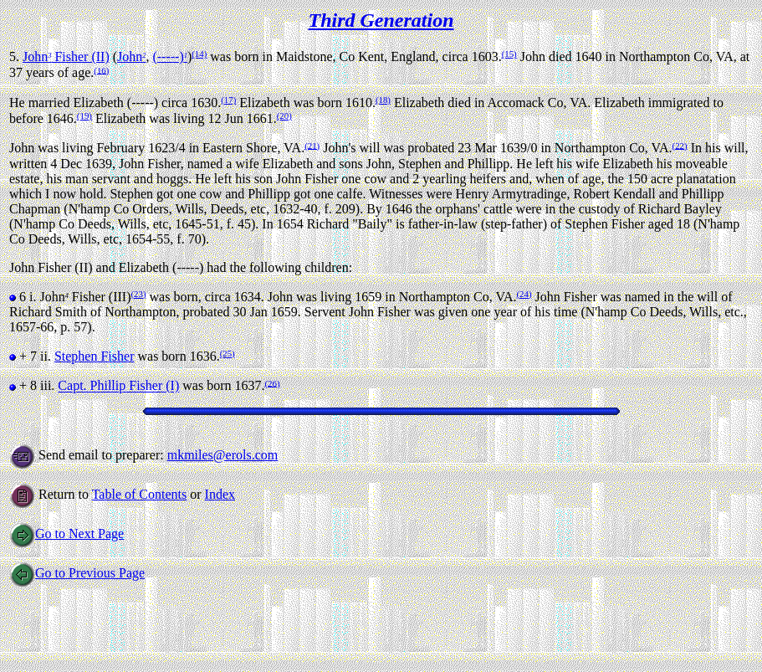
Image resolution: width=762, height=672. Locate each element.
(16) (101, 69)
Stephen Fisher (94, 356)
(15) (509, 54)
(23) (138, 294)
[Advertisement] (313, 625)
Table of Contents (139, 494)
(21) (312, 145)
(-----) (169, 56)
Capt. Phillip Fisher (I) (118, 386)
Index (220, 494)
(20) (284, 115)
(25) (227, 353)
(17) (228, 100)
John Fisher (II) (66, 56)
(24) (523, 294)
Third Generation (380, 20)
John (131, 56)
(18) (383, 100)
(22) (680, 145)
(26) (271, 382)
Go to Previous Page (77, 573)
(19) (84, 115)
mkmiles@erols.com (223, 455)
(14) (199, 54)
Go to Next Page (66, 533)
